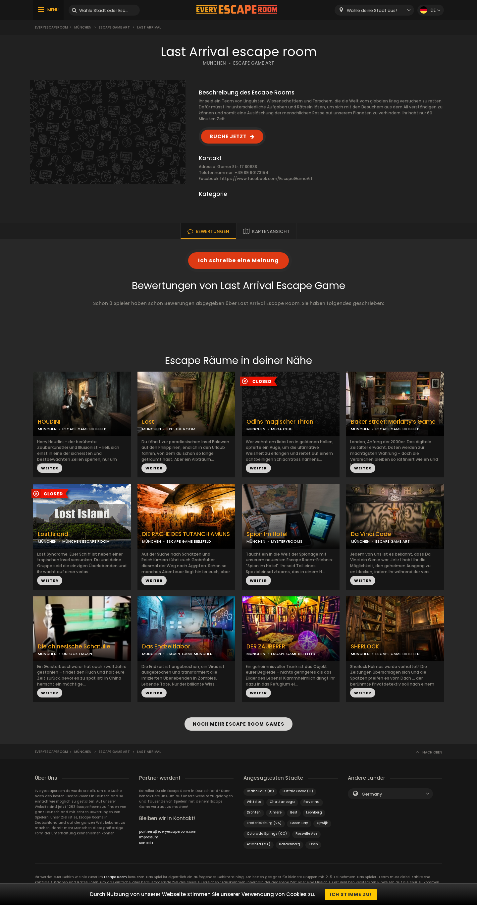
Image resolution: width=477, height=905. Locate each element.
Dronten (254, 811)
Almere (275, 811)
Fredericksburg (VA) (264, 822)
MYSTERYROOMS (286, 541)
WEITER (49, 468)
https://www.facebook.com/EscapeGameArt (266, 178)
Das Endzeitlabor (166, 646)
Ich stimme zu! (351, 894)
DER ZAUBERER (265, 646)
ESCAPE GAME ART (253, 63)
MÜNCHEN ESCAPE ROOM (86, 541)
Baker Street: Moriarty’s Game (393, 421)
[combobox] (374, 10)
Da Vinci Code (371, 534)
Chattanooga (282, 801)
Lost (148, 421)
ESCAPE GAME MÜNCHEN (190, 653)
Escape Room (115, 876)
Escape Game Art (114, 27)
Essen (313, 843)
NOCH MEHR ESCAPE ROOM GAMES (238, 723)
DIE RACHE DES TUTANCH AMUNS (186, 534)
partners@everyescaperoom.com (167, 830)
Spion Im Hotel (267, 534)
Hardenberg (289, 843)
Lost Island (53, 534)
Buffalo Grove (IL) (298, 790)
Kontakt (146, 842)
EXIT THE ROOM (181, 429)
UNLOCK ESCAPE (77, 653)
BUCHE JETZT (228, 136)
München (82, 27)
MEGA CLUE (281, 429)
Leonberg (314, 811)
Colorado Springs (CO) (267, 832)
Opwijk (322, 822)
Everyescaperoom (51, 27)
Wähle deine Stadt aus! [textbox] (372, 10)
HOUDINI (49, 421)
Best (293, 811)
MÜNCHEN (214, 63)
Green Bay (299, 822)
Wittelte (254, 801)
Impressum (148, 836)
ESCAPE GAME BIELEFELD (84, 429)
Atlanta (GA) (258, 843)
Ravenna (311, 801)
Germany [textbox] (372, 793)
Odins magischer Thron (279, 421)
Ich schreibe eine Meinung (238, 260)
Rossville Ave (306, 832)
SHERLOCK (365, 646)
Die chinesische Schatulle (74, 646)
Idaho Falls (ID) (260, 790)
